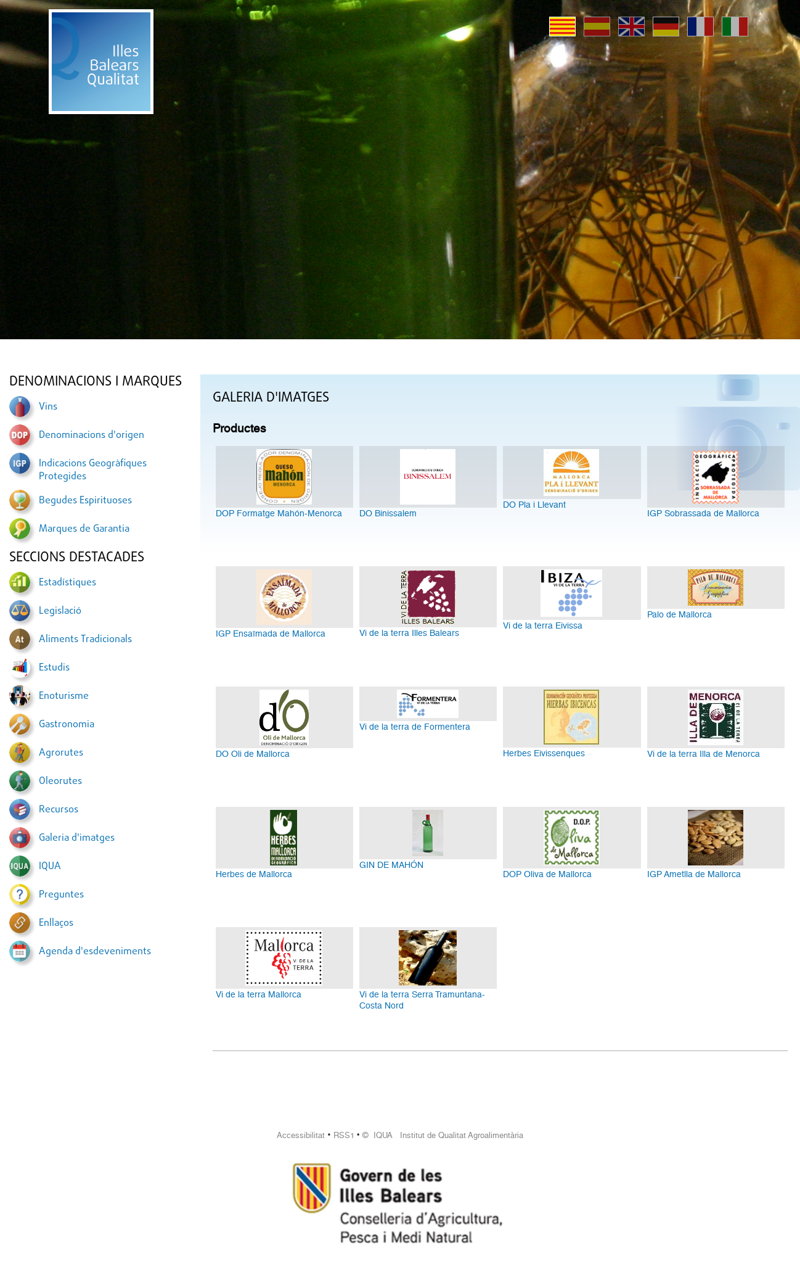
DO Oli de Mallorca (253, 754)
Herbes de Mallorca (254, 874)
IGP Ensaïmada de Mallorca (270, 633)
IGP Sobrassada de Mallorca (703, 513)
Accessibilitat (301, 1135)
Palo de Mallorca (679, 614)
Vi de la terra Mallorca (258, 994)
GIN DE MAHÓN (391, 865)
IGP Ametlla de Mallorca (694, 874)
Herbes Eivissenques (544, 753)
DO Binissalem (388, 513)
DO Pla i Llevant (534, 505)
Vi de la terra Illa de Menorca (703, 754)
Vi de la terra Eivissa (542, 625)
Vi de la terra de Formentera (414, 727)
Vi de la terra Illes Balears (409, 633)
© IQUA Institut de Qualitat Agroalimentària (442, 1135)
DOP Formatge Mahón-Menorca (279, 513)
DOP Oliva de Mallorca (547, 874)
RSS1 (343, 1135)
